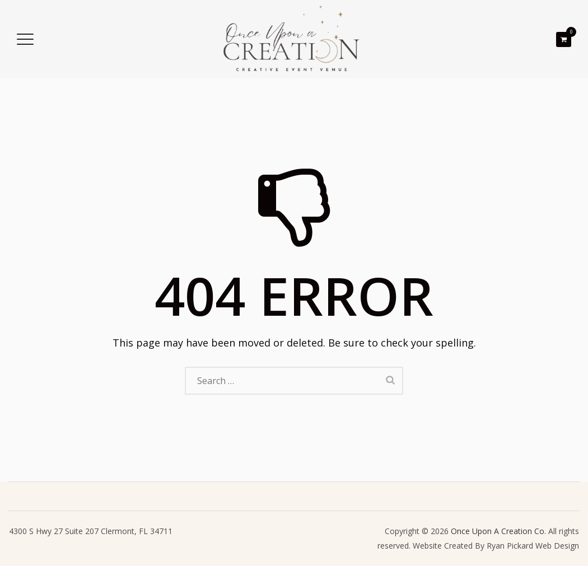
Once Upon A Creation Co (497, 531)
